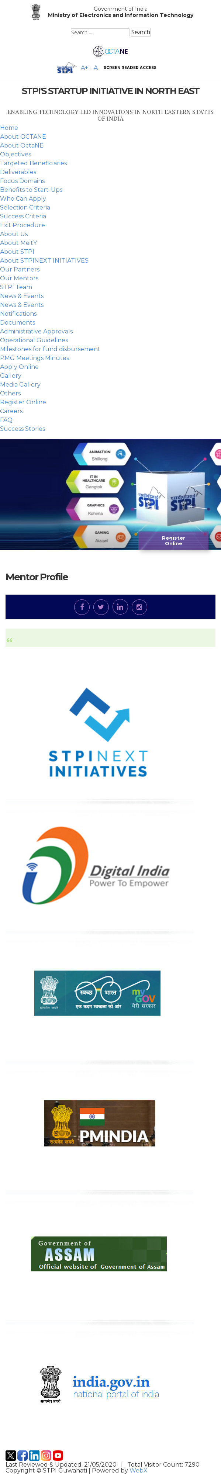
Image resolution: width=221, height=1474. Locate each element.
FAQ (6, 419)
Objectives (15, 154)
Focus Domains (22, 180)
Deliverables (18, 172)
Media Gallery (20, 384)
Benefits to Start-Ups (31, 189)
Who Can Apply (23, 198)
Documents (17, 322)
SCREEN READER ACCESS (130, 68)
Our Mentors (19, 278)
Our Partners (19, 269)
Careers (11, 411)
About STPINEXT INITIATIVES (44, 260)
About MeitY (18, 242)
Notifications (18, 313)
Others (10, 393)
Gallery (10, 375)
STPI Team (16, 287)
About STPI (17, 251)
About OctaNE (22, 145)
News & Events (22, 296)
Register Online (23, 402)
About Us (14, 234)
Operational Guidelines (34, 340)
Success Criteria (23, 216)
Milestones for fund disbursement (50, 349)
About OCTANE (23, 136)
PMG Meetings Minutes (34, 357)
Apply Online (19, 366)
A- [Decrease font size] (97, 68)
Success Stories (22, 428)
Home (9, 127)
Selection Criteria (25, 207)
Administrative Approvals (36, 331)
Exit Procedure (22, 225)
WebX (139, 1470)
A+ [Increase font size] (84, 68)
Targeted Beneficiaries (33, 163)
